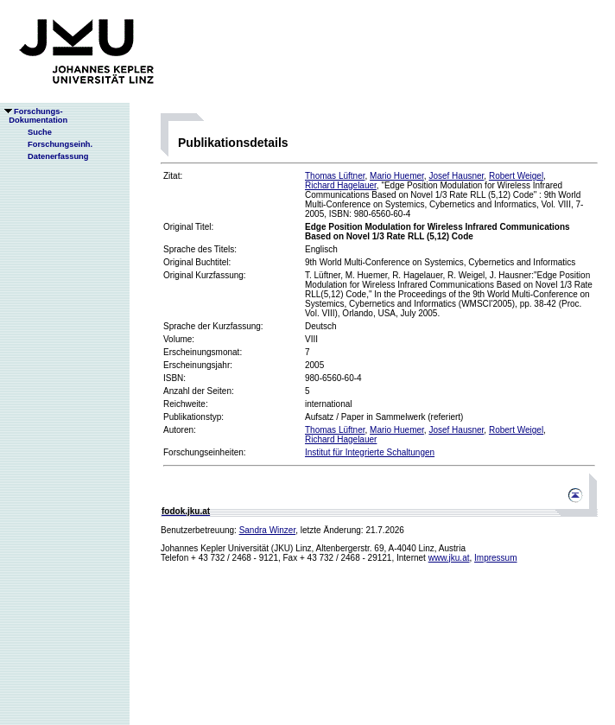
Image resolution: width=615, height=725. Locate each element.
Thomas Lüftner (335, 176)
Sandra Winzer (267, 530)
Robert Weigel (516, 176)
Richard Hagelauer (341, 185)
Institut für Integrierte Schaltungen (369, 452)
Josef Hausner (456, 176)
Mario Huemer (397, 176)
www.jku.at (449, 558)
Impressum (495, 558)
